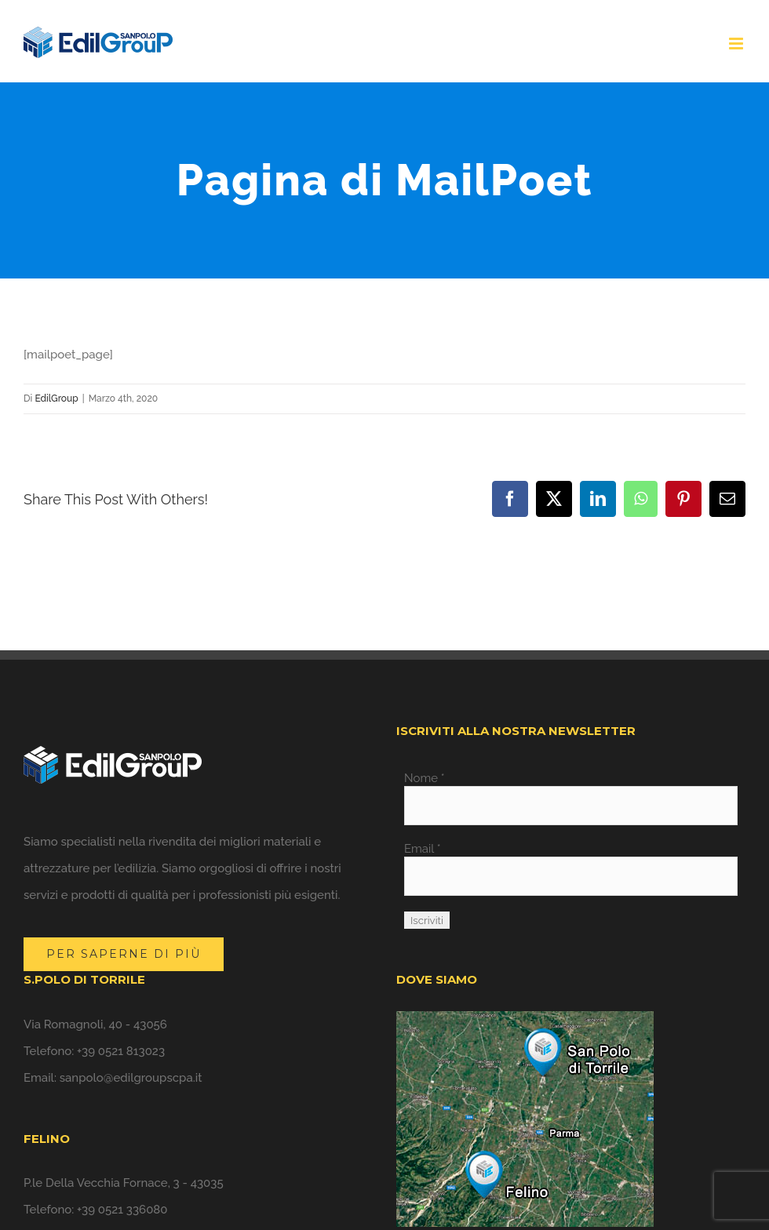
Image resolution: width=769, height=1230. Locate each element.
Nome (424, 778)
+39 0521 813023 (121, 1051)
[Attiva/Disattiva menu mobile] (737, 43)
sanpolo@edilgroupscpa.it (131, 1078)
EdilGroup (56, 398)
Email (422, 849)
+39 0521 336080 (122, 1210)
